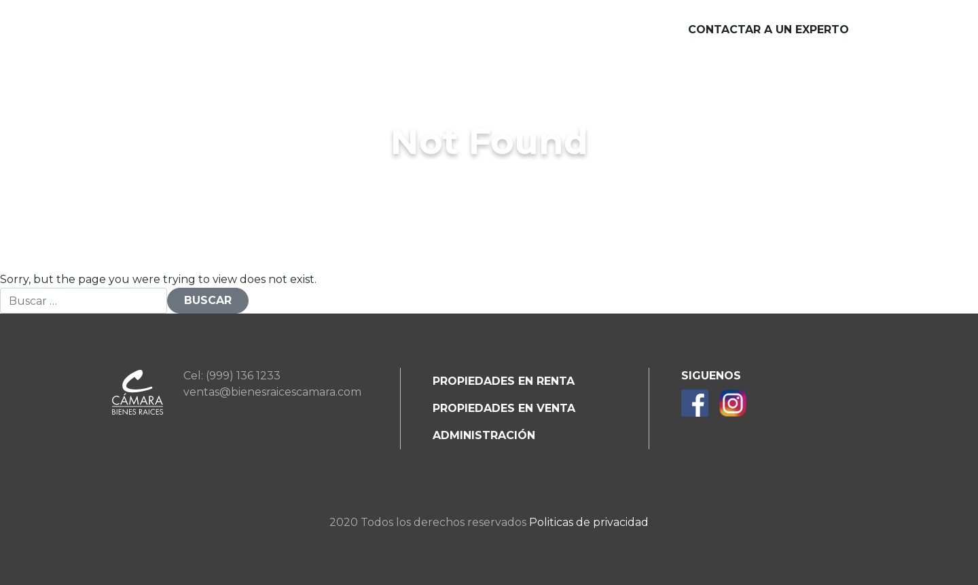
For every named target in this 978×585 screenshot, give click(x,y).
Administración (484, 435)
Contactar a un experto (768, 29)
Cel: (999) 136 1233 (231, 375)
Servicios (331, 30)
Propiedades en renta (504, 381)
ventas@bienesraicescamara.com (272, 391)
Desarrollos (432, 30)
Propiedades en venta (504, 408)
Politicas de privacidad (589, 522)
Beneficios (538, 30)
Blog (616, 30)
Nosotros (240, 30)
